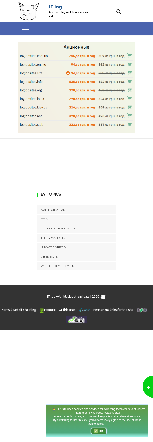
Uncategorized (53, 247)
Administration (53, 209)
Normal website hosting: (29, 310)
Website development (58, 266)
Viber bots (49, 256)
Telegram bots (53, 237)
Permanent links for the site (120, 310)
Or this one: (75, 310)
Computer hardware (58, 228)
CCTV (44, 219)
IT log (55, 7)
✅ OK (99, 431)
